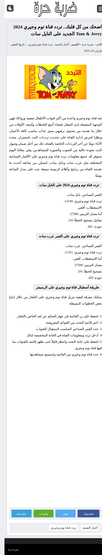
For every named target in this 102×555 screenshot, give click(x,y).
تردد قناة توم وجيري (36, 44)
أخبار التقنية (57, 44)
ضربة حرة (82, 44)
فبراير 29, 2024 (88, 50)
